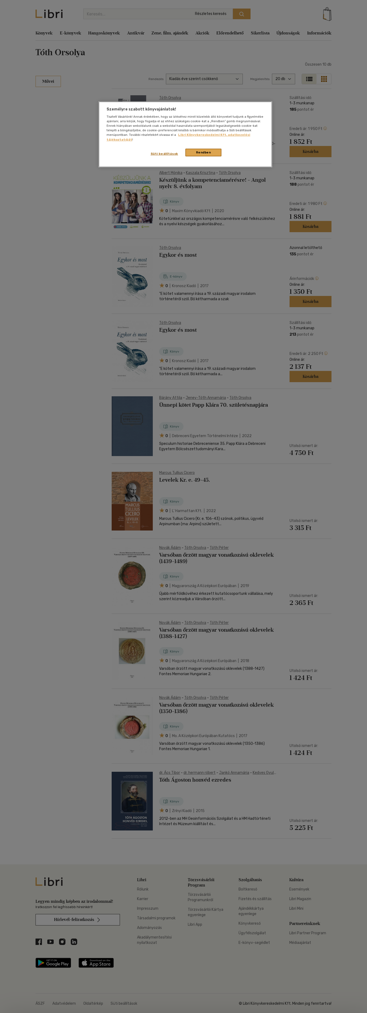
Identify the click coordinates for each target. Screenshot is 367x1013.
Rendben (203, 152)
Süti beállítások (164, 154)
